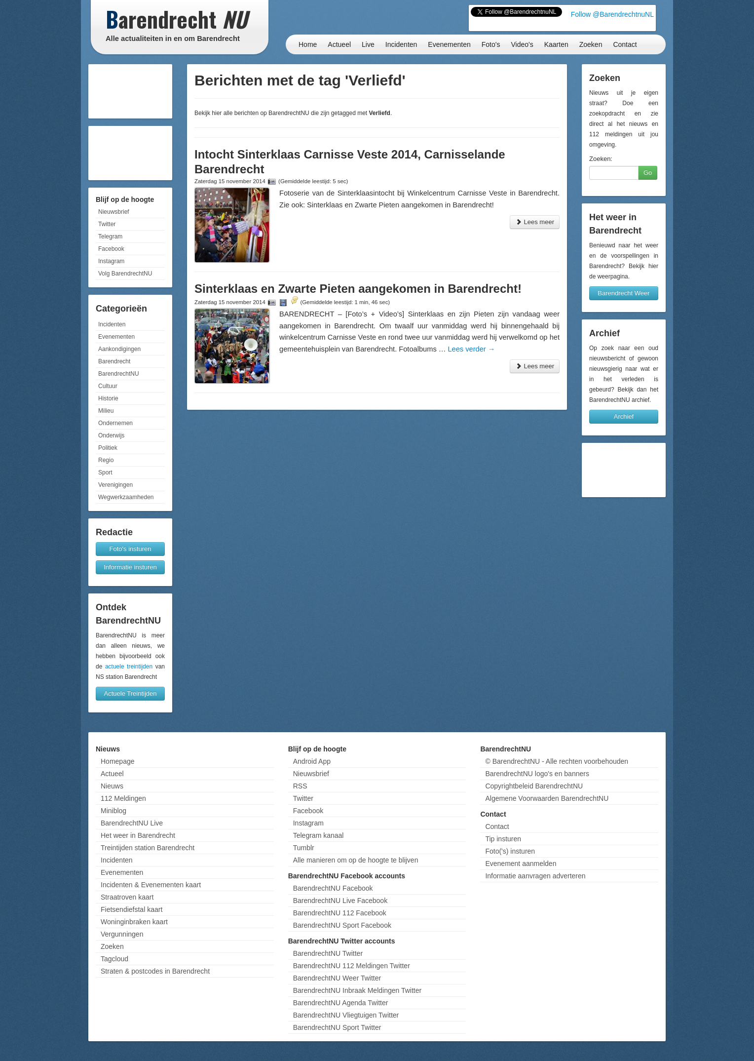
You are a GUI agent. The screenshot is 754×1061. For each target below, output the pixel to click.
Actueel (339, 44)
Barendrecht (114, 361)
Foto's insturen (130, 548)
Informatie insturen (130, 567)
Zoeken (591, 44)
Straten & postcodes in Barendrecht (155, 971)
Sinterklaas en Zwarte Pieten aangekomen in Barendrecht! (358, 288)
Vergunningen (122, 934)
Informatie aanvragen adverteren (535, 876)
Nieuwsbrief (113, 211)
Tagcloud (114, 959)
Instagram (111, 261)
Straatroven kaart (127, 897)
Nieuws (112, 786)
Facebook (111, 248)
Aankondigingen (119, 349)
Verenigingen (115, 484)
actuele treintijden (128, 666)
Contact (625, 44)
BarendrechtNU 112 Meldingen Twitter (351, 966)
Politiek (107, 447)
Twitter (106, 224)
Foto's (491, 44)
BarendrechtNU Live (132, 823)
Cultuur (107, 386)
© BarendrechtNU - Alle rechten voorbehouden (556, 761)
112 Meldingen (123, 798)
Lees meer (534, 222)
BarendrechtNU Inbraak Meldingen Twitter (357, 990)
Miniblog (113, 811)
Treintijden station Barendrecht (147, 848)
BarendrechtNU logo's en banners (537, 774)
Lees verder (471, 349)
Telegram (110, 236)
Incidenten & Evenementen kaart (151, 885)
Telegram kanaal (318, 835)
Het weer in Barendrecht (138, 835)
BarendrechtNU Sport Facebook (342, 925)
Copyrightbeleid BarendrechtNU (534, 786)
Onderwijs (111, 435)
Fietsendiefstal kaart (131, 909)
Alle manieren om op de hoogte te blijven (355, 860)
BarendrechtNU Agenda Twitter (340, 1003)
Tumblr (303, 848)
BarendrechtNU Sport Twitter (337, 1027)
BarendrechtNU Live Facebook (340, 900)
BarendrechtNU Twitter (328, 953)
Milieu (105, 410)
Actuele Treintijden (130, 693)
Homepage (118, 761)
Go (647, 172)
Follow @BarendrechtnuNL (612, 14)
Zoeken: (600, 158)
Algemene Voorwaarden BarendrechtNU (546, 798)
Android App (312, 761)
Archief (624, 416)
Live (368, 44)
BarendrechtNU (118, 373)
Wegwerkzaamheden (126, 497)
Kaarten (556, 44)
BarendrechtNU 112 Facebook (339, 913)
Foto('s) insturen (510, 851)
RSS (300, 786)
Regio (105, 460)
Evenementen (449, 44)
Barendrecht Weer (623, 293)
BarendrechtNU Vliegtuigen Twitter (346, 1015)
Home (308, 44)
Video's (522, 44)
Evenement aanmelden (520, 863)
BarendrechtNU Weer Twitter (337, 978)
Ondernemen (115, 423)
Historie (108, 398)
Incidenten (401, 44)
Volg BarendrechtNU (125, 273)
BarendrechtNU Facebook (333, 888)
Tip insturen (503, 839)
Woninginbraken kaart (134, 922)
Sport (105, 472)
